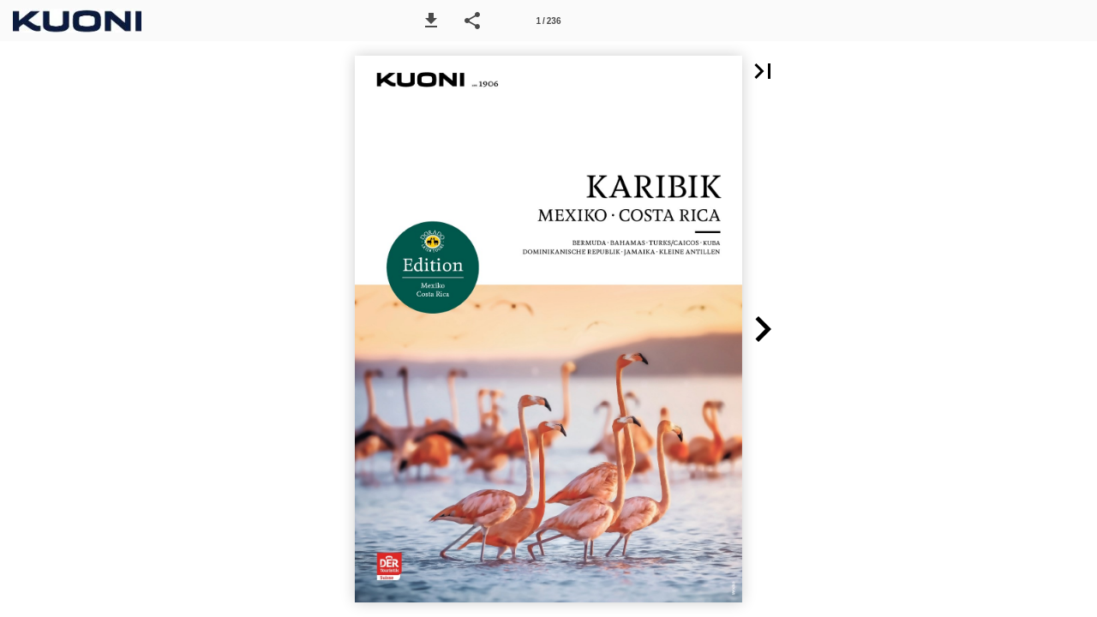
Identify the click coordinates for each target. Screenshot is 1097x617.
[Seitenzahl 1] (548, 20)
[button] (431, 20)
